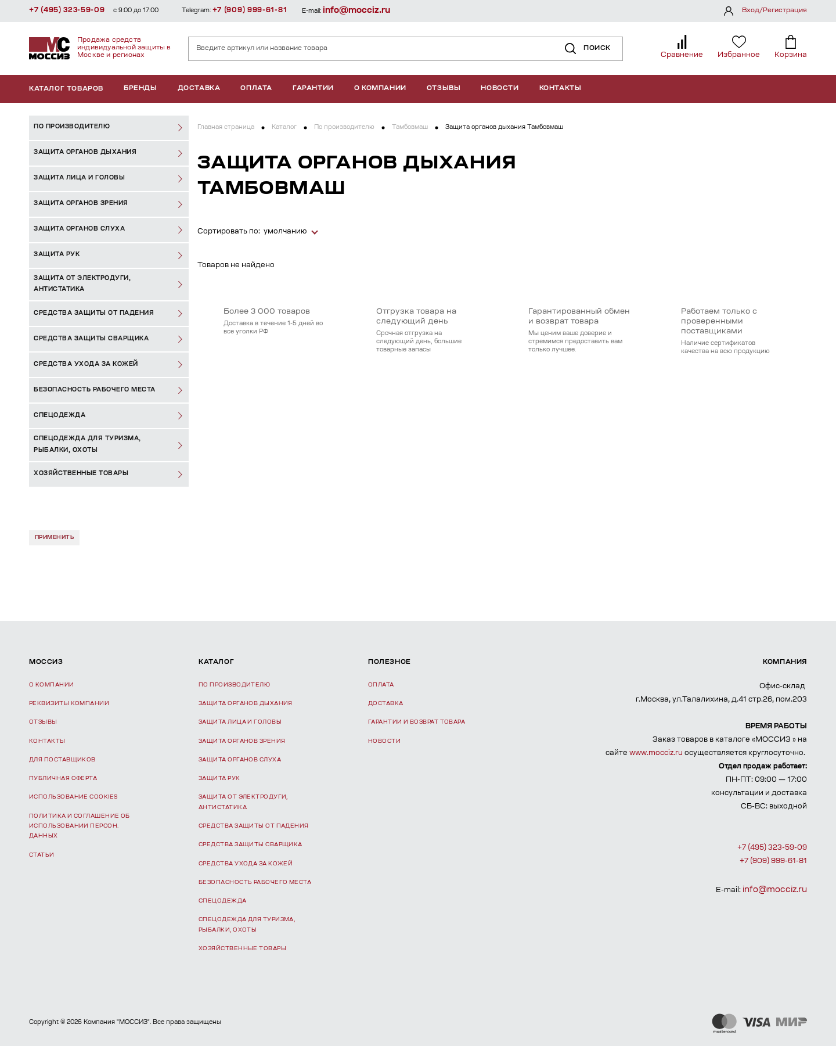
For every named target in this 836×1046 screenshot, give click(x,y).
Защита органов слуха (240, 760)
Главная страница (225, 128)
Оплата (256, 88)
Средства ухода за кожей (246, 864)
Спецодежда (223, 901)
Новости (499, 88)
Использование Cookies (73, 797)
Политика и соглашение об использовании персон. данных (79, 826)
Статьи (42, 855)
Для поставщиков (62, 760)
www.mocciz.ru (656, 753)
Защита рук (219, 778)
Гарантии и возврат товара (416, 722)
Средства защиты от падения (254, 826)
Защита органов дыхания (246, 703)
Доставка (199, 88)
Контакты (560, 88)
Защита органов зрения (242, 741)
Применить (54, 537)
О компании (380, 88)
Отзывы (444, 88)
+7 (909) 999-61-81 (249, 10)
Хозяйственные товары (242, 948)
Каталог (284, 128)
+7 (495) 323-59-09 (67, 10)
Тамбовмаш (410, 128)
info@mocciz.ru (356, 10)
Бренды (140, 88)
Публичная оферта (63, 778)
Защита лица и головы (240, 722)
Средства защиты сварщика (250, 844)
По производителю (344, 128)
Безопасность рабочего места (255, 882)
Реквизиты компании (69, 703)
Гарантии (313, 88)
